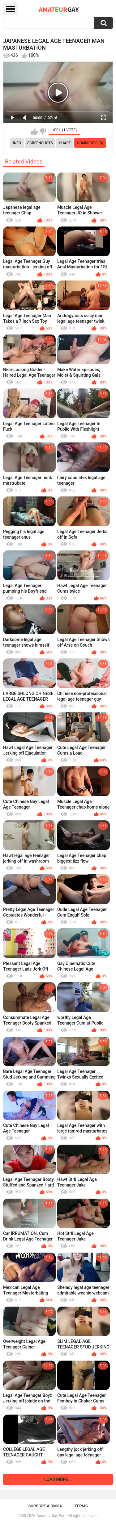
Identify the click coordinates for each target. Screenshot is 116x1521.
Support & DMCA (45, 1506)
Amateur (59, 9)
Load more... (58, 1479)
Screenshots (40, 143)
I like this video (34, 131)
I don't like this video (42, 131)
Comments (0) (90, 143)
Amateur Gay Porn (52, 1516)
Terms (81, 1506)
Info (17, 143)
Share (65, 143)
